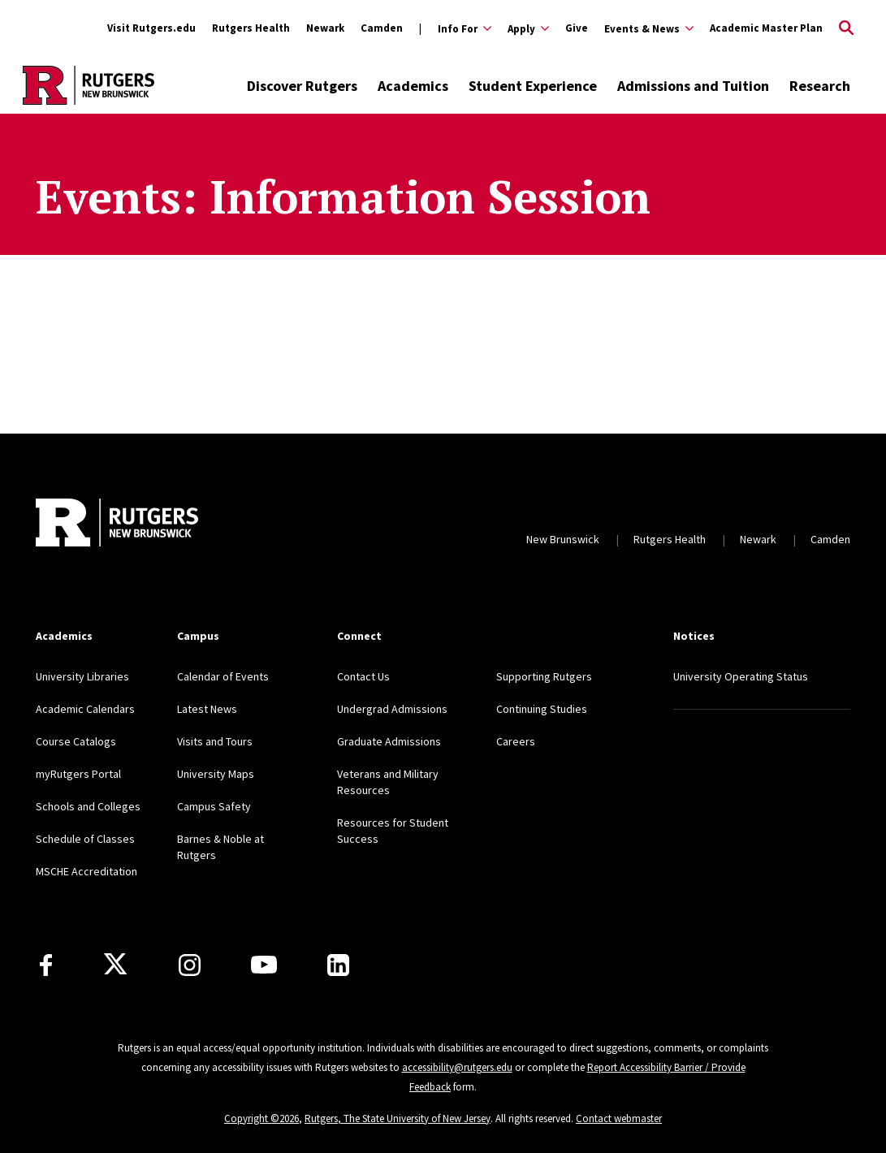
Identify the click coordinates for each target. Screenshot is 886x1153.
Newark (325, 28)
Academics (413, 85)
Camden (382, 28)
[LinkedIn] (338, 965)
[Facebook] (46, 965)
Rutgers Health (251, 28)
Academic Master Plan (766, 28)
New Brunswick (562, 539)
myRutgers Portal (78, 774)
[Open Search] (846, 28)
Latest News (207, 709)
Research (819, 85)
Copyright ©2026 (261, 1118)
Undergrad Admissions (392, 709)
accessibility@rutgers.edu (457, 1067)
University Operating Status (740, 676)
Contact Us (363, 676)
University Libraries (82, 676)
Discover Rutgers (302, 85)
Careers (515, 741)
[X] (115, 964)
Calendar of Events (223, 676)
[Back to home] (117, 522)
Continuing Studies (541, 709)
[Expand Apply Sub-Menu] (528, 28)
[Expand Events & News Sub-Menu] (649, 28)
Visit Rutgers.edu (151, 28)
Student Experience (533, 85)
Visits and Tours (215, 741)
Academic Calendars (85, 709)
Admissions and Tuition (693, 85)
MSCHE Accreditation (86, 871)
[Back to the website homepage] (88, 85)
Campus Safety (214, 806)
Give (576, 28)
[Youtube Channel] (264, 965)
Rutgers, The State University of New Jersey (398, 1118)
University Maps (215, 774)
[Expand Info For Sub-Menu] (455, 28)
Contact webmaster (619, 1118)
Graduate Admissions (389, 741)
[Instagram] (190, 965)
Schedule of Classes (85, 838)
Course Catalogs (76, 741)
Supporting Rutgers (544, 676)
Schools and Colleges (88, 806)
